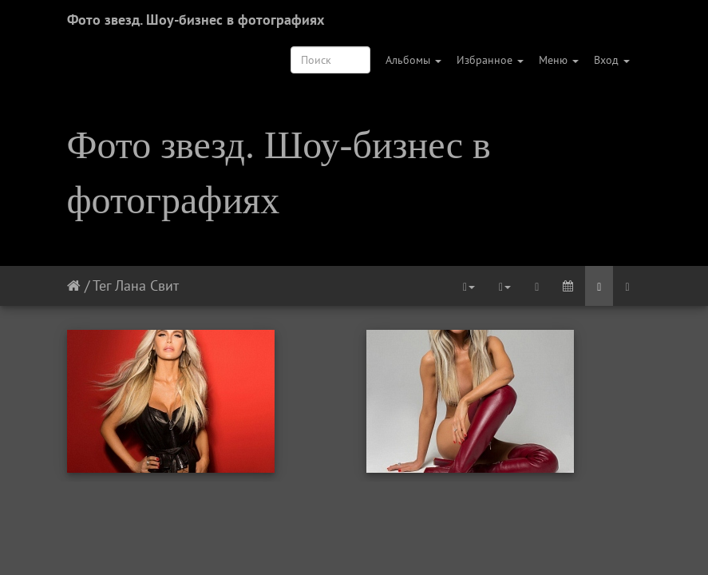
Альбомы (413, 60)
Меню (559, 60)
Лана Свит (147, 285)
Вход (612, 60)
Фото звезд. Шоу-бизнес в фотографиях (195, 19)
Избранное (490, 60)
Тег (102, 285)
